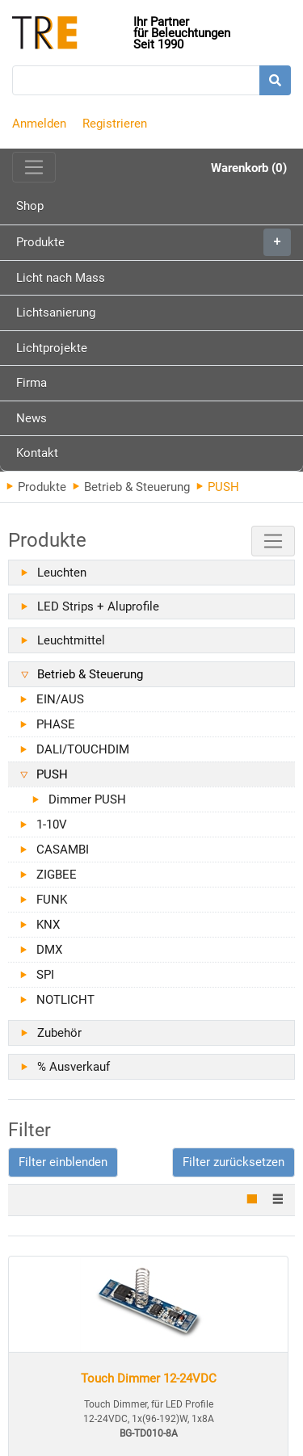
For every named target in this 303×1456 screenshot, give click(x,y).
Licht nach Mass (60, 278)
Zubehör (59, 1033)
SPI (45, 974)
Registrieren (114, 123)
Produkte (153, 242)
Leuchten (61, 572)
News (31, 418)
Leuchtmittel (71, 640)
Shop (30, 206)
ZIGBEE (56, 874)
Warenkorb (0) (249, 168)
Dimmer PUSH (87, 799)
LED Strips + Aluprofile (98, 606)
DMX (49, 949)
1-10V (51, 824)
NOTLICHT (65, 999)
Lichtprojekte (51, 348)
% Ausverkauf (73, 1066)
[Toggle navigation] (34, 167)
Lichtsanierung (55, 312)
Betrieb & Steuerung (131, 487)
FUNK (51, 899)
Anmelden (39, 123)
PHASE (55, 724)
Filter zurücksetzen (233, 1162)
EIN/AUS (60, 699)
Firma (31, 383)
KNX (48, 924)
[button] (63, 1162)
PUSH (52, 774)
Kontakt (37, 453)
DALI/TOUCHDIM (82, 749)
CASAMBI (62, 849)
